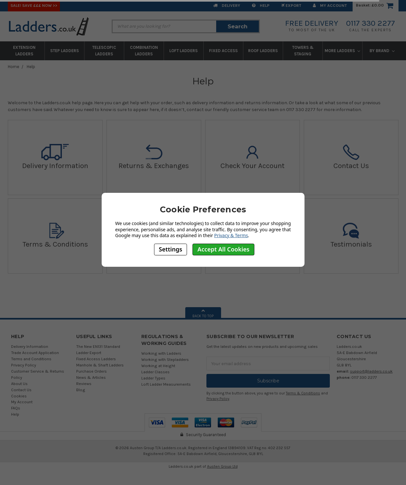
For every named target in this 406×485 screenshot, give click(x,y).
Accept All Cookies (224, 249)
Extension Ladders (24, 50)
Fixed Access (223, 50)
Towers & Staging (303, 50)
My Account (330, 5)
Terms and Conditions (31, 358)
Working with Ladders (161, 353)
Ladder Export (88, 352)
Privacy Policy (23, 365)
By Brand (382, 50)
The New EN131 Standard (98, 346)
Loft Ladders (183, 50)
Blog (80, 389)
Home (13, 66)
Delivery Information (29, 346)
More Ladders (342, 50)
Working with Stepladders (165, 359)
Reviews (83, 383)
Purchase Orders (91, 371)
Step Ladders (64, 50)
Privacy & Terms (231, 235)
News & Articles (91, 377)
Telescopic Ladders (104, 50)
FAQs (15, 408)
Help (261, 5)
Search (237, 26)
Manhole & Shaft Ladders (100, 365)
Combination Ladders (144, 50)
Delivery (226, 5)
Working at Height (158, 365)
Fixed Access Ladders (96, 358)
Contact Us (21, 389)
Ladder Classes (155, 371)
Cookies (19, 395)
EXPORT (291, 5)
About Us (19, 383)
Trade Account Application (35, 352)
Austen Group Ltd (222, 466)
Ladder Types (153, 378)
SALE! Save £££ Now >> (33, 5)
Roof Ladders (263, 50)
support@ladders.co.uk (371, 371)
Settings (170, 249)
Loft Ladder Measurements (166, 384)
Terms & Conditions (303, 393)
